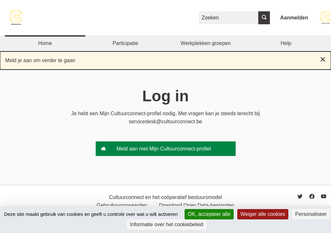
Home (45, 43)
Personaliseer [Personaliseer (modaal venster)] (311, 214)
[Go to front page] (16, 17)
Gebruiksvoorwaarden (122, 205)
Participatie (125, 43)
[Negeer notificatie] (323, 59)
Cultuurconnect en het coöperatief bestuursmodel (165, 197)
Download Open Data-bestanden (196, 205)
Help (286, 43)
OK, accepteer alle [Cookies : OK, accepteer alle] (209, 214)
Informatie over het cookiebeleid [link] (166, 224)
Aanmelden (294, 17)
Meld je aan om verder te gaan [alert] (165, 59)
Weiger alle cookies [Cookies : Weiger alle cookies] (262, 214)
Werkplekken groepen (206, 43)
